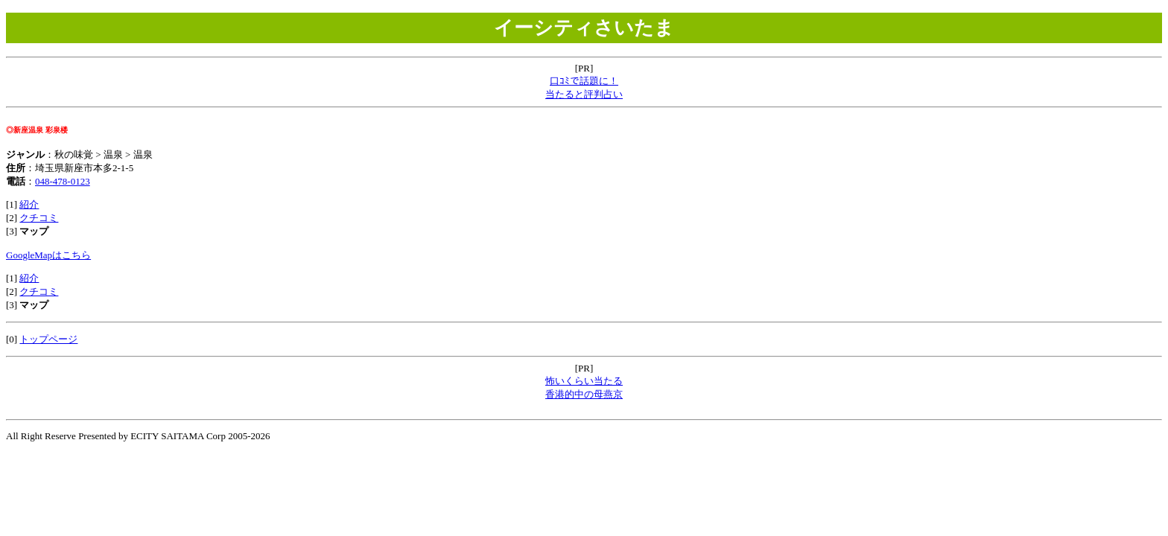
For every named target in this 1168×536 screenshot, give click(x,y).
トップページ (48, 339)
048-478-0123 (62, 181)
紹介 (29, 204)
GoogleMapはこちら (48, 255)
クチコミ (38, 217)
